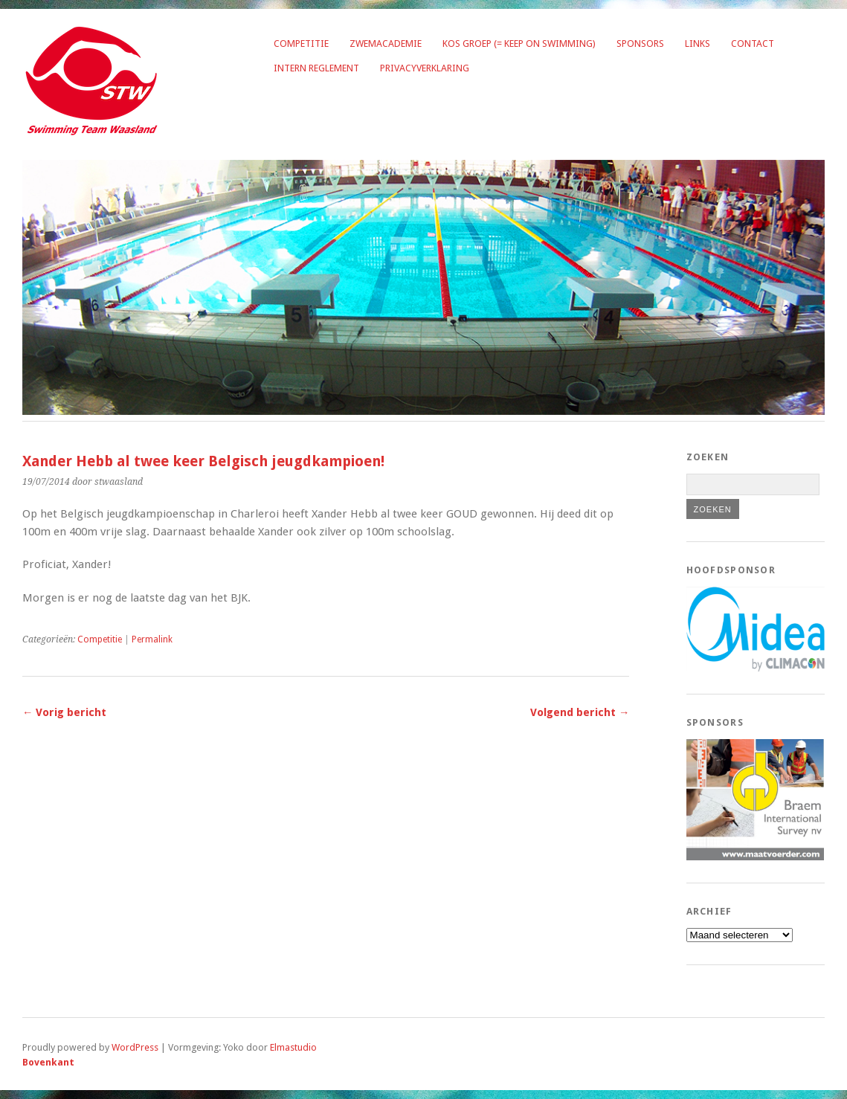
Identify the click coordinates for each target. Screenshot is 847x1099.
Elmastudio (293, 1047)
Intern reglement (316, 68)
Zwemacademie (386, 43)
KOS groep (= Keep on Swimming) (519, 43)
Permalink (152, 639)
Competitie (301, 43)
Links (697, 43)
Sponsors (640, 43)
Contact (752, 43)
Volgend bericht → (579, 712)
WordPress (135, 1047)
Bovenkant (48, 1062)
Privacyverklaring (424, 68)
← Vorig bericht (64, 712)
